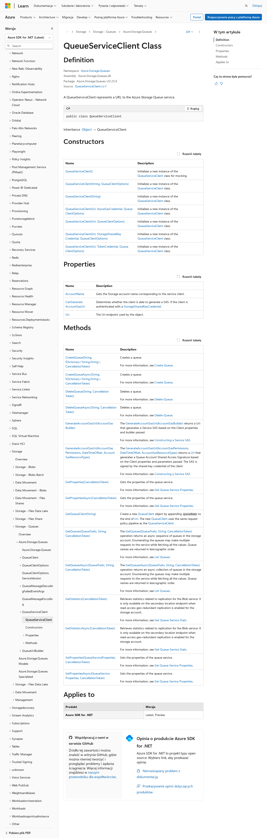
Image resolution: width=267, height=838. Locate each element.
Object (87, 129)
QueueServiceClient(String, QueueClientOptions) (97, 184)
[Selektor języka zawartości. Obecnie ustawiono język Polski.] (13, 831)
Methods (221, 56)
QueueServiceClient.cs (89, 86)
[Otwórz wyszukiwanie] (246, 6)
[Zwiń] (52, 28)
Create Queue (164, 365)
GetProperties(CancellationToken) (87, 482)
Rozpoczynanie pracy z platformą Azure (233, 17)
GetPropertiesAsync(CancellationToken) (90, 498)
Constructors (224, 45)
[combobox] (29, 37)
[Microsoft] (8, 6)
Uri (67, 314)
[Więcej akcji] (199, 31)
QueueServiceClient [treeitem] (39, 599)
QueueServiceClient (150, 176)
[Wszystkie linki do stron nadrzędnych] (67, 31)
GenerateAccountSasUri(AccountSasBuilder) (154, 423)
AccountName (74, 294)
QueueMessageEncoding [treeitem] (37, 580)
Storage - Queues (104, 32)
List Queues (162, 557)
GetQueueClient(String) (80, 514)
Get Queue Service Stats (170, 620)
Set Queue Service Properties (174, 665)
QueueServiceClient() (79, 171)
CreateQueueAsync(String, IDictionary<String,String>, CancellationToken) (83, 378)
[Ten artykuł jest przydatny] (216, 83)
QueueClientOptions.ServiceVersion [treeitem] (35, 554)
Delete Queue (163, 399)
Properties (222, 51)
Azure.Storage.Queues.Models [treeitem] (33, 640)
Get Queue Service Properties (174, 490)
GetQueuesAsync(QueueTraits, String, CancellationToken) (163, 565)
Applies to (222, 62)
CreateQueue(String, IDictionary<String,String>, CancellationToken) (83, 361)
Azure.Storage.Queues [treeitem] (36, 529)
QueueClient (146, 514)
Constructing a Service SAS (172, 440)
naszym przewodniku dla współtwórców (92, 774)
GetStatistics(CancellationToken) (86, 599)
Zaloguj (257, 5)
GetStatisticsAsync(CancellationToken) (90, 628)
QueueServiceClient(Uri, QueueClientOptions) (95, 221)
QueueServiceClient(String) (83, 196)
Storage (81, 32)
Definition (222, 40)
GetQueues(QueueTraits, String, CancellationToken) (159, 531)
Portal (197, 17)
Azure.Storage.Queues (137, 32)
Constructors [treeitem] (34, 606)
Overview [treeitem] (21, 438)
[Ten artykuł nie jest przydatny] (221, 83)
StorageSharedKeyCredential (142, 306)
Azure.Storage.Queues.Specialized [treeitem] (33, 653)
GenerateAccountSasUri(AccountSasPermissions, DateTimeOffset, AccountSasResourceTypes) (90, 452)
